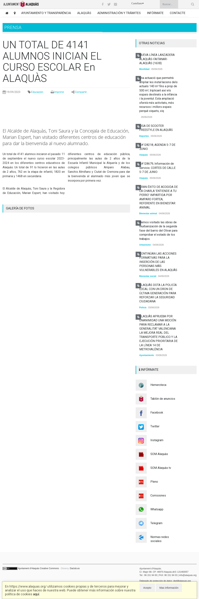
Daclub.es (75, 568)
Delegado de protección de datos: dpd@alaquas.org (165, 581)
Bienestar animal (148, 213)
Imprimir (59, 92)
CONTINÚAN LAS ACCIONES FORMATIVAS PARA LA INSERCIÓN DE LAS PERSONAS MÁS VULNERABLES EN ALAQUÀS (158, 262)
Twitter (154, 426)
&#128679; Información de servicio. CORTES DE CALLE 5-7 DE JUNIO (157, 168)
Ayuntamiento (146, 355)
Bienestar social (147, 276)
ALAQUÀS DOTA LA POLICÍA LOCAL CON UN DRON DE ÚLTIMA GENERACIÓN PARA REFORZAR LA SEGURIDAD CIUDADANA (158, 293)
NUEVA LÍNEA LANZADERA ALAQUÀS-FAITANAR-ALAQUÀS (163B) (157, 59)
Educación (37, 92)
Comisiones (158, 495)
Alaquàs (84, 13)
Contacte (177, 13)
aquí (36, 594)
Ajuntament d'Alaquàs (28, 568)
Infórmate (155, 13)
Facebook (156, 412)
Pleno (154, 481)
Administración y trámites (119, 13)
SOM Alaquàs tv (160, 468)
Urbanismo (145, 245)
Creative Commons (49, 568)
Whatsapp (156, 509)
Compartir (81, 92)
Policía (143, 307)
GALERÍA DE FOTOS (20, 208)
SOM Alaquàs (159, 454)
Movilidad (144, 69)
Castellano (137, 3)
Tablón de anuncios (162, 398)
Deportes (144, 136)
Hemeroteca (158, 385)
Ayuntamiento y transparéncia (46, 13)
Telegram (156, 523)
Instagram (156, 440)
